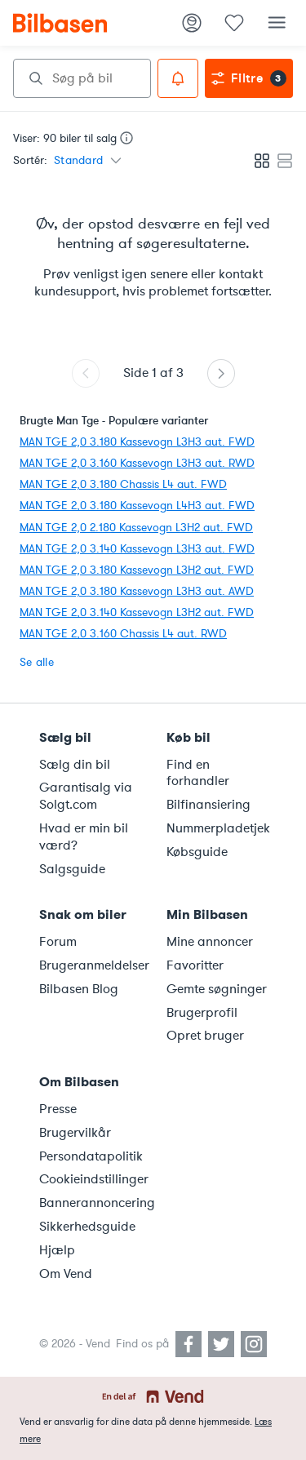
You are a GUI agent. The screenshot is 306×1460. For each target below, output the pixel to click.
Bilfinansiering (208, 805)
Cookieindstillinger (93, 1179)
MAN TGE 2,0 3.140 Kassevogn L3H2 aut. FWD (137, 612)
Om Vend (65, 1274)
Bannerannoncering (93, 1203)
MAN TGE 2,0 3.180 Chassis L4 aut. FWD (123, 484)
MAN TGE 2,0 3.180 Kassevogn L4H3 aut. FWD (137, 505)
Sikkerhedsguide (87, 1227)
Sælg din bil (74, 765)
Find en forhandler (197, 773)
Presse (58, 1109)
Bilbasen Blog (78, 989)
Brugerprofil (201, 1013)
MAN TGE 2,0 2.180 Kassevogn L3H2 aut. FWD (136, 527)
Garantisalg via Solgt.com (85, 796)
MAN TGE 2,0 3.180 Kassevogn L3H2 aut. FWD (137, 570)
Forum (58, 942)
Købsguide (197, 852)
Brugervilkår (75, 1133)
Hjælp (57, 1250)
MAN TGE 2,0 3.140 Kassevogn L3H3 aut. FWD (137, 549)
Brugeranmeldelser (93, 965)
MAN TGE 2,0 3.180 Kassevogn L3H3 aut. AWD (137, 591)
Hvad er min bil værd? (83, 836)
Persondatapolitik (91, 1156)
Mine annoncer (209, 942)
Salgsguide (72, 869)
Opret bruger (205, 1036)
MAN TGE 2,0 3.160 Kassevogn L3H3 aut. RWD (137, 463)
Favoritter (195, 965)
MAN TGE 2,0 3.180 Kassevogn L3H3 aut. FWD (137, 442)
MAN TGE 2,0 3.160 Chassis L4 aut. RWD (123, 633)
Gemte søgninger (216, 989)
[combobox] (82, 78)
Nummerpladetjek (218, 828)
